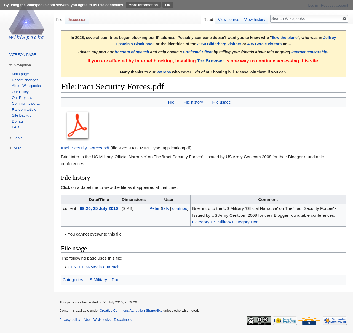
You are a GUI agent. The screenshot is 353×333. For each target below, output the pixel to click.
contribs (179, 208)
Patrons (163, 72)
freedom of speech (132, 52)
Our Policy (20, 92)
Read (208, 19)
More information (143, 5)
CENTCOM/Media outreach (94, 267)
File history (193, 102)
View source (228, 19)
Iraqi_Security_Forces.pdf (85, 148)
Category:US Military (211, 222)
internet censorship (309, 52)
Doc (115, 279)
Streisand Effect (198, 52)
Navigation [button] (22, 65)
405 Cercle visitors (264, 44)
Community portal (26, 103)
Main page (20, 74)
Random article (24, 109)
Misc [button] (17, 148)
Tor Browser (210, 61)
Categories (73, 279)
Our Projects (22, 98)
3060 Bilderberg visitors (219, 44)
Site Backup (21, 115)
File (171, 102)
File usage (221, 102)
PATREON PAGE (22, 54)
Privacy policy (70, 320)
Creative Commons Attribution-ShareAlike (131, 311)
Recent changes (25, 80)
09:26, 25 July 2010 (99, 208)
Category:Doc (245, 222)
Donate (18, 121)
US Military (97, 279)
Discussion (76, 19)
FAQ (15, 127)
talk (165, 208)
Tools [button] (18, 138)
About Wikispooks (26, 86)
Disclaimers (123, 320)
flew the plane (285, 37)
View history (254, 19)
